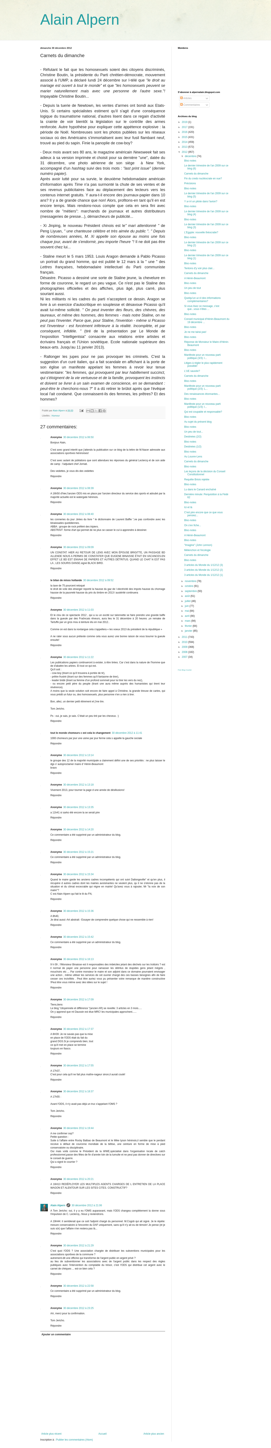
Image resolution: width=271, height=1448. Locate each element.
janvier (189, 630)
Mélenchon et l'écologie (197, 550)
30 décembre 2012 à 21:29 (78, 1245)
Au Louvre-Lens (193, 456)
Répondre (56, 476)
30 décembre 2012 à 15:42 (78, 936)
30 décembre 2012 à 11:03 (78, 609)
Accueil (102, 1433)
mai (187, 610)
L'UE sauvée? (192, 371)
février (189, 625)
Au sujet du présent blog (198, 421)
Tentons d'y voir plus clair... (199, 268)
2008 (185, 652)
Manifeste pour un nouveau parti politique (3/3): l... (202, 356)
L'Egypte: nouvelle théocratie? (201, 232)
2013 (185, 146)
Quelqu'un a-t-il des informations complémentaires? (202, 299)
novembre (191, 581)
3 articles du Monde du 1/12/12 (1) (203, 575)
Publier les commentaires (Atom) (74, 1439)
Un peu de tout (192, 288)
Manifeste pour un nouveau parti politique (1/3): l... (202, 405)
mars (188, 620)
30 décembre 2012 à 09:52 (98, 580)
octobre (189, 586)
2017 (185, 127)
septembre (191, 591)
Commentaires (190, 104)
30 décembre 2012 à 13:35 (78, 807)
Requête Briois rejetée (196, 479)
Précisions (190, 183)
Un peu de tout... (193, 431)
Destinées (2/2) (192, 436)
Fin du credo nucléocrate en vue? (203, 178)
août (188, 596)
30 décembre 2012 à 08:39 (78, 488)
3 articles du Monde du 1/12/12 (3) (203, 565)
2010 (185, 642)
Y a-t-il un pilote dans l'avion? (200, 201)
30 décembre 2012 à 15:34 (78, 874)
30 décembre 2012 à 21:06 (87, 1205)
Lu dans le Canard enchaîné (200, 489)
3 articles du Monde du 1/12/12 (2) (203, 569)
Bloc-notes (190, 160)
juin (187, 606)
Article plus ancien (154, 1433)
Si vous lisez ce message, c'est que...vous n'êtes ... (201, 308)
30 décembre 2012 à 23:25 (78, 1308)
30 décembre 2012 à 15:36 (78, 911)
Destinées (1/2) (192, 446)
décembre (191, 156)
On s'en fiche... (192, 525)
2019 (185, 122)
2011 (185, 636)
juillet (188, 601)
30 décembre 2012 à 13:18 (78, 784)
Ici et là (188, 507)
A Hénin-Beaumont (195, 278)
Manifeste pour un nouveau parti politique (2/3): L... (202, 387)
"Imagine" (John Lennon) (198, 545)
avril (187, 615)
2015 (185, 137)
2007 (185, 656)
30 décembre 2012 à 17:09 (78, 999)
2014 (185, 142)
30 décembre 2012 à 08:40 (78, 514)
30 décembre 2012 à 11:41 (127, 732)
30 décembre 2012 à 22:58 (78, 1285)
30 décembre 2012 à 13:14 (78, 755)
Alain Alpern (79, 19)
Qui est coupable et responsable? (203, 411)
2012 (185, 151)
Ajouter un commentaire (56, 1334)
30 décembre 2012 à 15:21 (78, 852)
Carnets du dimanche (196, 173)
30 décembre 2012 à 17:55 (78, 1065)
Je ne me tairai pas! (195, 331)
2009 (185, 646)
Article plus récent (51, 1433)
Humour (56, 415)
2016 (185, 132)
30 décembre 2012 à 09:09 (78, 547)
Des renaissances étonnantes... (202, 393)
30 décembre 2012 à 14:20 (78, 829)
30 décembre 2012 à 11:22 (78, 657)
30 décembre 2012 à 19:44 (78, 1128)
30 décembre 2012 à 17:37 (78, 1029)
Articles (186, 98)
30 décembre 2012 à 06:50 (78, 437)
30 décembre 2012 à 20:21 (78, 1179)
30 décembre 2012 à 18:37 (78, 1091)
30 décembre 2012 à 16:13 (78, 959)
